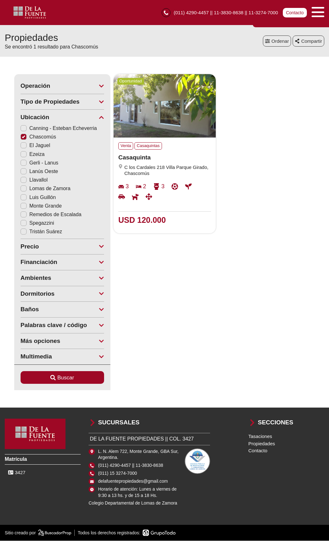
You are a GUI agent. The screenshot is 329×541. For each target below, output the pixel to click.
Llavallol (24, 180)
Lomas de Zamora (36, 189)
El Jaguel (26, 146)
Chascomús (29, 137)
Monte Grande (31, 206)
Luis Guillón (29, 197)
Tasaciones (260, 436)
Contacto (295, 12)
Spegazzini (28, 223)
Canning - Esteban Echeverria (49, 129)
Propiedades (261, 443)
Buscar (53, 378)
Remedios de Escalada (41, 215)
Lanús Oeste (30, 172)
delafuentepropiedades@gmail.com (133, 481)
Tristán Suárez (32, 232)
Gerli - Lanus (30, 163)
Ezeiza (23, 154)
